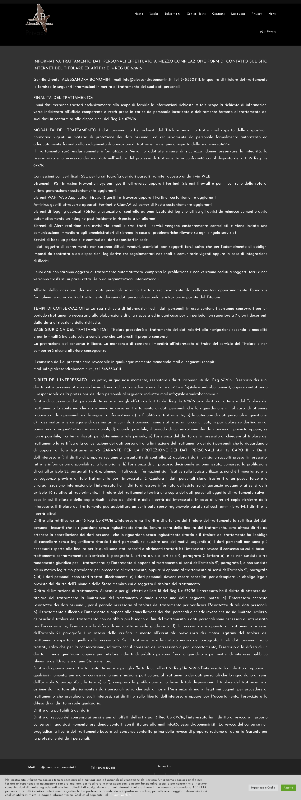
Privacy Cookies (120, 795)
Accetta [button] (288, 787)
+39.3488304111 (105, 767)
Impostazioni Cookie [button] (263, 787)
